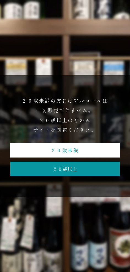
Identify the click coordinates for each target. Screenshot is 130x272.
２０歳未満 (65, 150)
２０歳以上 (65, 168)
